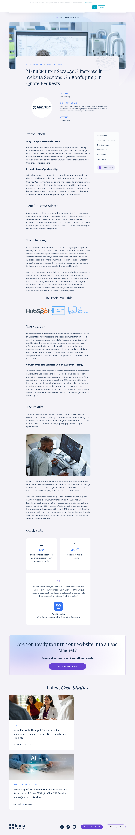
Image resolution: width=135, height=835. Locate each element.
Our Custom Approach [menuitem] (17, 786)
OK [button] (95, 7)
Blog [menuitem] (110, 814)
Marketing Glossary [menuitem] (116, 819)
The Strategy (102, 150)
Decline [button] (102, 7)
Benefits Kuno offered (106, 140)
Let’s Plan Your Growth (67, 666)
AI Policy (76, 829)
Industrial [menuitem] (46, 800)
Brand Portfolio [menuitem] (85, 791)
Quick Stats (101, 159)
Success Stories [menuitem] (85, 786)
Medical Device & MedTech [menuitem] (53, 805)
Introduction (102, 136)
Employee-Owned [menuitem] (115, 795)
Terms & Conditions (88, 829)
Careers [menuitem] (112, 791)
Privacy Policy (88, 2)
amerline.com (65, 121)
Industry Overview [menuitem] (49, 786)
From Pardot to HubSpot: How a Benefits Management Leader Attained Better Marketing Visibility (36, 734)
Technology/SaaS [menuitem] (49, 791)
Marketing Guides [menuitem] (115, 809)
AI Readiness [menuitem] (14, 814)
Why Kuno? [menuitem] (113, 786)
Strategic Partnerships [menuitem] (117, 805)
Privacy (69, 829)
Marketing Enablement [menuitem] (17, 795)
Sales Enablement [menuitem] (16, 800)
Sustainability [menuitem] (48, 795)
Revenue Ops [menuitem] (14, 805)
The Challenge (103, 145)
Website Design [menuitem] (15, 809)
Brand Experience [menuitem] (15, 791)
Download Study (106, 167)
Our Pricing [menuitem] (113, 800)
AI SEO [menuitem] (11, 819)
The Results (101, 155)
